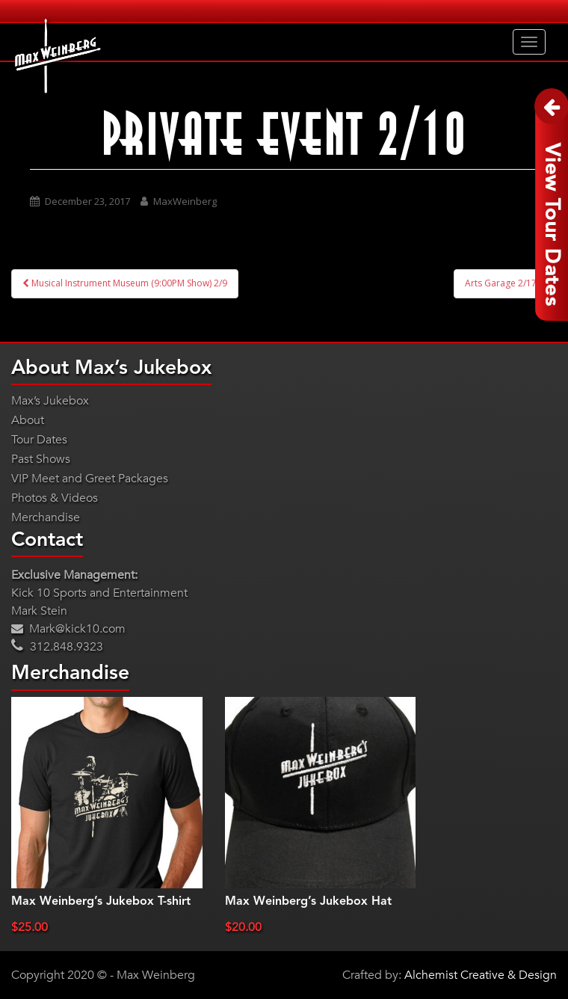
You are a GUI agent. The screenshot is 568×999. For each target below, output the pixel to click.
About (27, 420)
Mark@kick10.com (68, 629)
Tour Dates (39, 439)
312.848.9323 (57, 647)
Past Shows (40, 459)
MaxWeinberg (185, 201)
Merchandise (45, 517)
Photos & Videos (54, 498)
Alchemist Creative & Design (480, 975)
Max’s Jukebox (50, 401)
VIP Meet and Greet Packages (89, 478)
